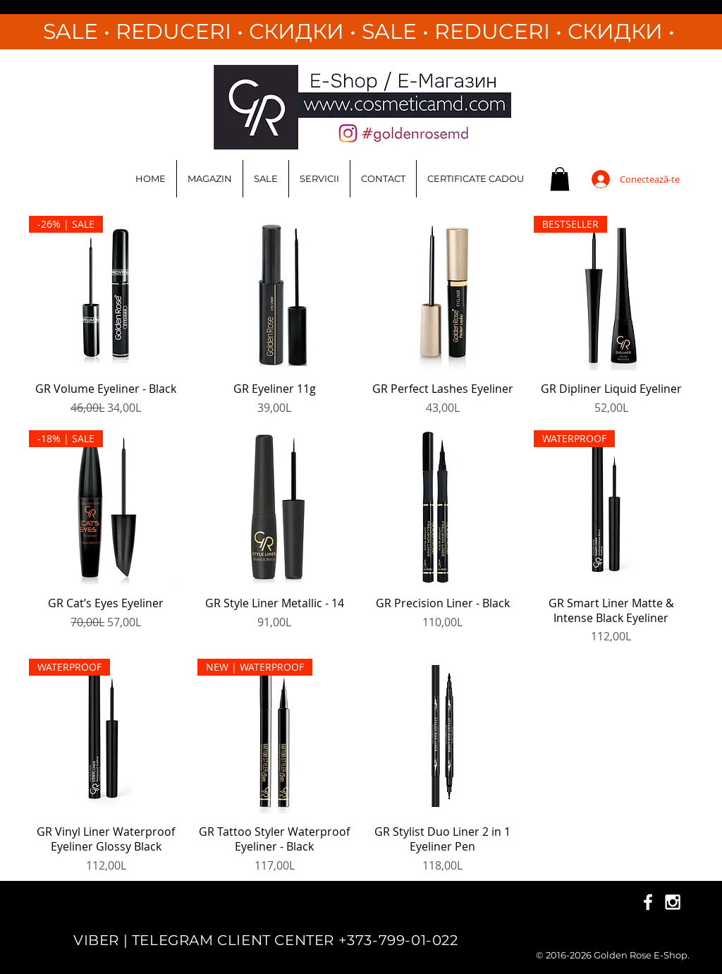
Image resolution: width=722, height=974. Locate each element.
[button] (560, 178)
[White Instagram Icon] (672, 902)
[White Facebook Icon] (648, 902)
